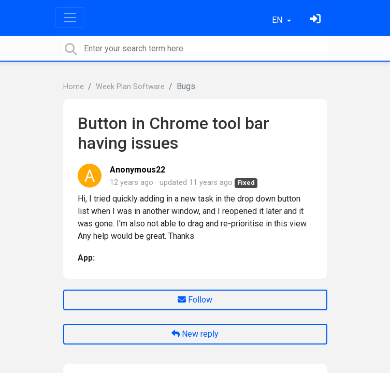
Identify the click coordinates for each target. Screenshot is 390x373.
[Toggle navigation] (69, 17)
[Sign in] (316, 20)
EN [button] (278, 20)
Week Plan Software (130, 86)
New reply (195, 334)
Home (73, 86)
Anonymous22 (137, 170)
